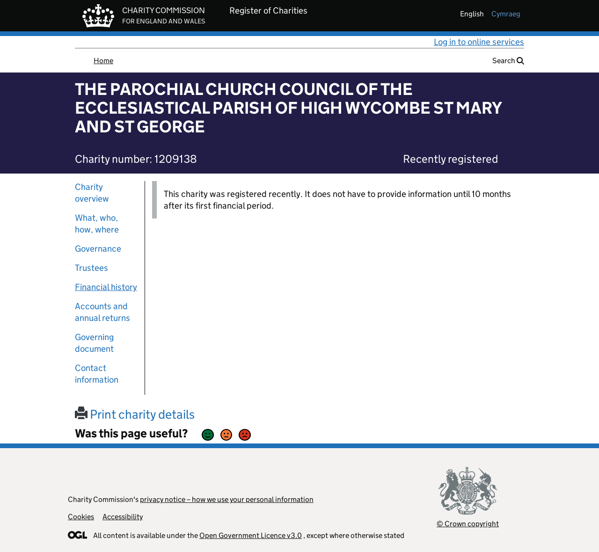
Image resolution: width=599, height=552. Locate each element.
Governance (98, 248)
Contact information (96, 374)
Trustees (91, 267)
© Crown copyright (468, 523)
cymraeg (505, 13)
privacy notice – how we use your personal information (227, 499)
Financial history (106, 287)
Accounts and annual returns (102, 312)
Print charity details (135, 414)
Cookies (81, 516)
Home (103, 60)
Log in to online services (479, 41)
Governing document (94, 343)
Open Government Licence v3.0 (250, 535)
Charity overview (92, 193)
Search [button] (508, 60)
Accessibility (122, 516)
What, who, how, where (97, 223)
